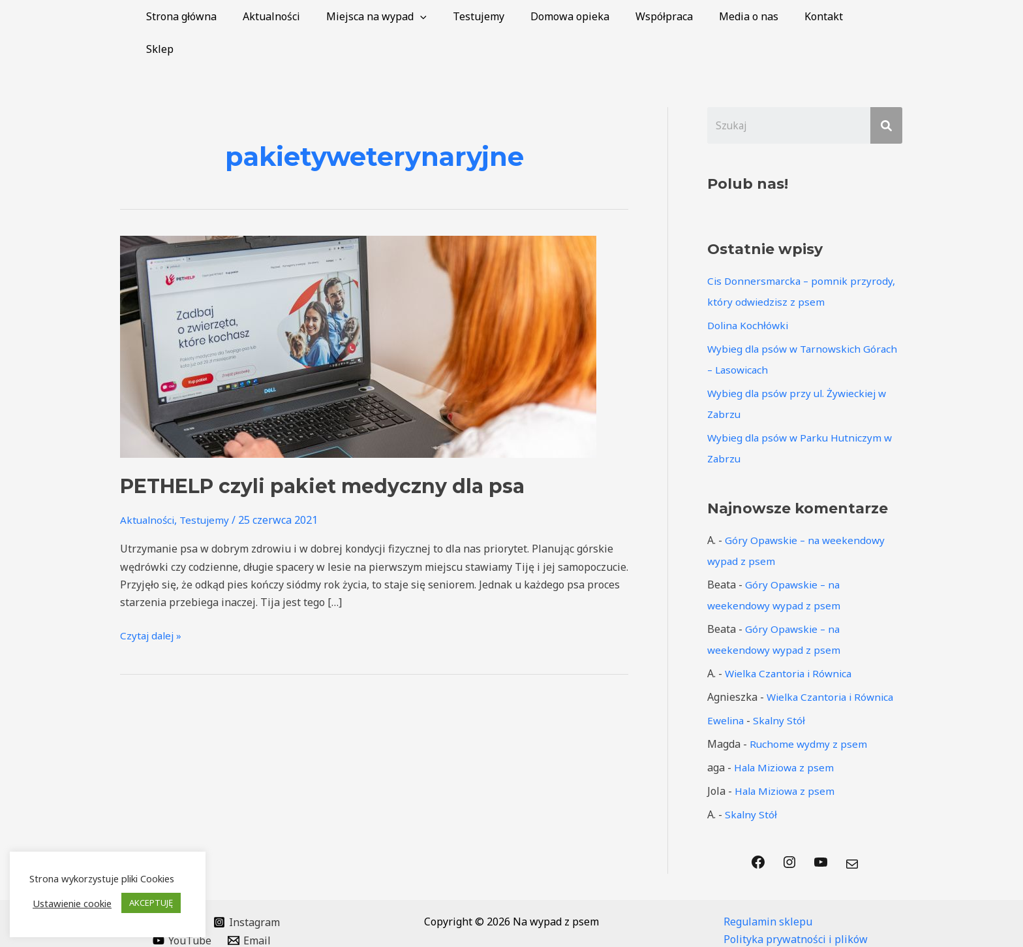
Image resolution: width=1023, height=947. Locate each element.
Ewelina (726, 688)
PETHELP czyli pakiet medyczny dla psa (322, 453)
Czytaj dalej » (152, 602)
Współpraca (676, 16)
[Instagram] (246, 890)
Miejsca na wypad (404, 16)
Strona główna (219, 16)
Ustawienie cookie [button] (72, 903)
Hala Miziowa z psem (786, 735)
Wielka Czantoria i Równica (792, 641)
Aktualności (304, 16)
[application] (447, 16)
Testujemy (501, 16)
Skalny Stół (782, 688)
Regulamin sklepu (768, 889)
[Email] (249, 908)
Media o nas (755, 16)
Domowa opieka (586, 16)
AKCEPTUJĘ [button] (151, 902)
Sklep (879, 16)
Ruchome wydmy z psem (809, 712)
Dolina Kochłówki (749, 293)
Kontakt (825, 16)
